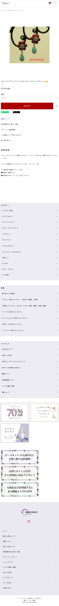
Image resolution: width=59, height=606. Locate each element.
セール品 (8, 10)
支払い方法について (9, 546)
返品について (5, 119)
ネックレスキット (7, 216)
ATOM (9, 572)
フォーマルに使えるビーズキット (12, 312)
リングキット (6, 234)
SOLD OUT (27, 106)
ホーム (2, 10)
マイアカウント (8, 578)
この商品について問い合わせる (11, 135)
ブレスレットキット (8, 222)
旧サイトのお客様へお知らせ (11, 368)
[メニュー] (55, 3)
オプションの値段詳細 (8, 130)
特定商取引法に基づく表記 (9, 124)
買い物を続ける (6, 140)
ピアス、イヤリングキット (10, 228)
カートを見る (7, 583)
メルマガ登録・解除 (9, 567)
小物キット (5, 258)
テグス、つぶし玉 (7, 269)
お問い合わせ (7, 588)
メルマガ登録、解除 (8, 386)
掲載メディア (6, 374)
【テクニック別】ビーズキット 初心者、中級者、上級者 (20, 299)
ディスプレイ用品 (7, 210)
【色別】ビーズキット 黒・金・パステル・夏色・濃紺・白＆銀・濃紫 (24, 306)
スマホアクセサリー (8, 246)
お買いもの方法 (7, 355)
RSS (4, 572)
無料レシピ (5, 392)
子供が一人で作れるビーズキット (12, 324)
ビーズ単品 (5, 275)
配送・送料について (9, 536)
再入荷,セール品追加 (8, 293)
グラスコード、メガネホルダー (11, 252)
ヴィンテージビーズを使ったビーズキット (15, 318)
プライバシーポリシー (10, 557)
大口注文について (7, 349)
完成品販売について (8, 380)
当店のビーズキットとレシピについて (13, 361)
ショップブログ (8, 562)
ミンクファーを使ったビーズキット (13, 330)
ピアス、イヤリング (17, 10)
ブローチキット (7, 240)
